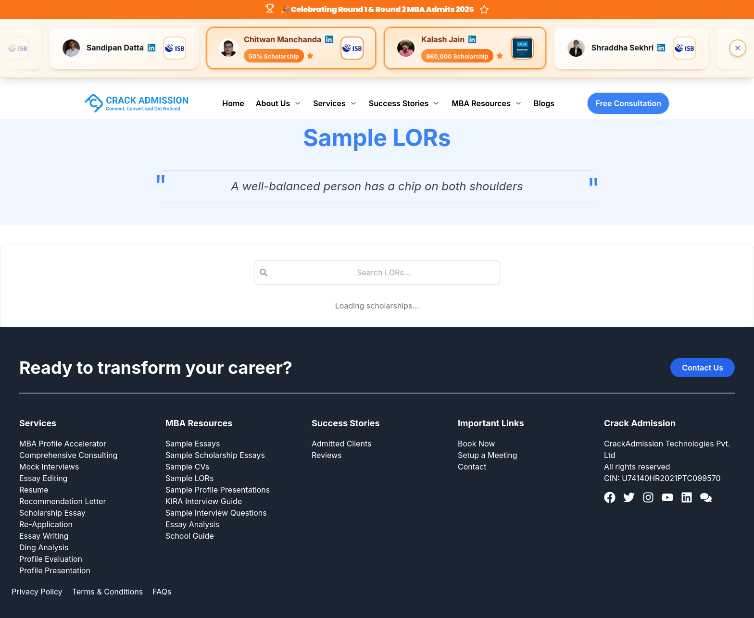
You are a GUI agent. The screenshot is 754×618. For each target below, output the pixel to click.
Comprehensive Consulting (68, 445)
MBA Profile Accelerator (62, 433)
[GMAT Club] (706, 487)
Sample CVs (187, 456)
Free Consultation (628, 93)
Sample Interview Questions (216, 502)
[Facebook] (610, 487)
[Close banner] (737, 48)
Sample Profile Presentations (217, 479)
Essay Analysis (192, 514)
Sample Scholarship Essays (215, 445)
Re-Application (46, 514)
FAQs (161, 581)
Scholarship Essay (52, 502)
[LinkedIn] (686, 487)
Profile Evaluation (50, 549)
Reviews (327, 445)
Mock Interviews (49, 456)
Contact (472, 456)
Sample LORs (189, 468)
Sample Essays (192, 433)
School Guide (189, 526)
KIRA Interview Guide (203, 491)
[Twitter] (629, 487)
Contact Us (702, 357)
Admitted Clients (341, 433)
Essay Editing (43, 468)
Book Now (476, 433)
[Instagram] (648, 487)
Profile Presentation (54, 560)
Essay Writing (43, 526)
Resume (34, 479)
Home (233, 93)
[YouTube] (667, 487)
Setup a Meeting (487, 445)
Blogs (544, 93)
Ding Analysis (43, 537)
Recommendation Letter (62, 491)
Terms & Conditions (107, 581)
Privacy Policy (37, 581)
